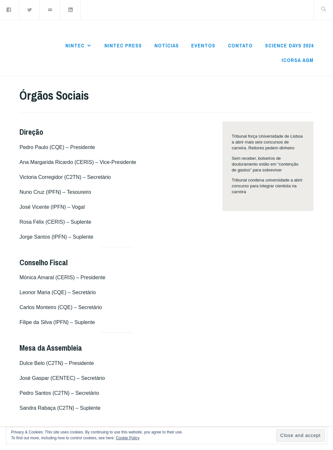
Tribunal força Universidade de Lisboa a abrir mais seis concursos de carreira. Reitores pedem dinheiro (267, 142)
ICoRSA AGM (297, 60)
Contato (240, 45)
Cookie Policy (128, 438)
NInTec (75, 45)
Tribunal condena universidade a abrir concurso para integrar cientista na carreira (267, 186)
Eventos (203, 45)
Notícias (166, 45)
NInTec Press (123, 45)
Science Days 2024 (289, 45)
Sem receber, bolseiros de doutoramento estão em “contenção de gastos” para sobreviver (265, 164)
